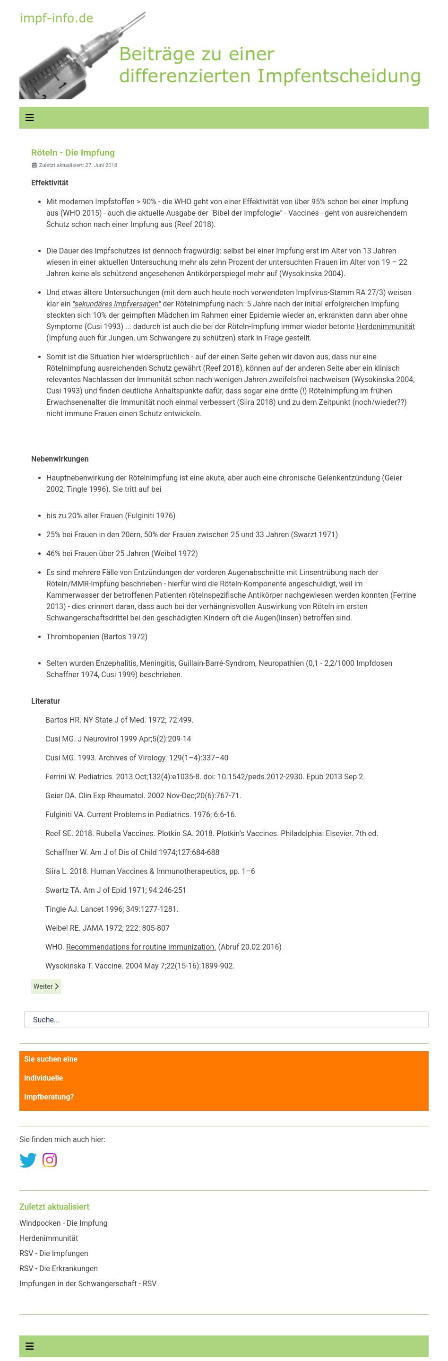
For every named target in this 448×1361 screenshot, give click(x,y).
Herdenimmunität (385, 326)
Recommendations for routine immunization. (141, 946)
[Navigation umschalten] (29, 118)
